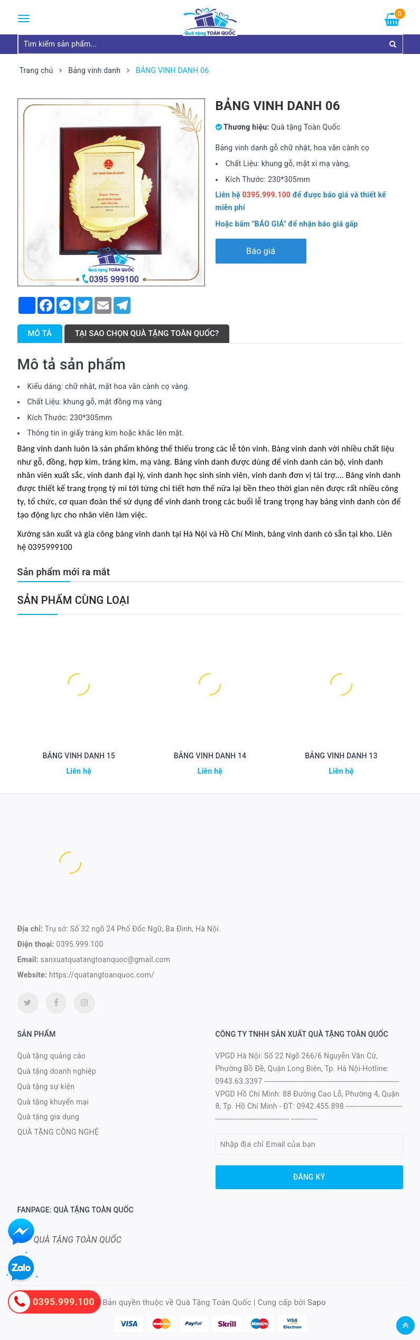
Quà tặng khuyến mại (53, 1102)
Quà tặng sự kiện (46, 1086)
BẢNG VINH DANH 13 (341, 756)
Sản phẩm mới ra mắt (63, 571)
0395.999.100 (80, 944)
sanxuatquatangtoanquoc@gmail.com (106, 959)
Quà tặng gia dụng (48, 1116)
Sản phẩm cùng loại (73, 600)
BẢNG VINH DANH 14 (210, 756)
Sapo (316, 1302)
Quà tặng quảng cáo (51, 1056)
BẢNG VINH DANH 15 (78, 756)
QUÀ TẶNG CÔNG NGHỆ (58, 1132)
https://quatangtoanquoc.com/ (101, 975)
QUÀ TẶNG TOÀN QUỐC (78, 1240)
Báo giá (260, 251)
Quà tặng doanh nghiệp (56, 1071)
